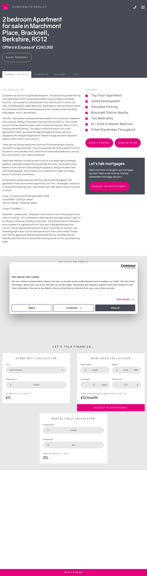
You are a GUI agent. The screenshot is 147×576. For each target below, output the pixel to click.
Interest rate (117, 379)
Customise (73, 308)
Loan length (85, 379)
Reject (32, 308)
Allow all (115, 308)
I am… (8, 364)
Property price (11, 379)
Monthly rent (48, 439)
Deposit (115, 364)
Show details (123, 299)
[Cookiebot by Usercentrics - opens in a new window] (123, 266)
